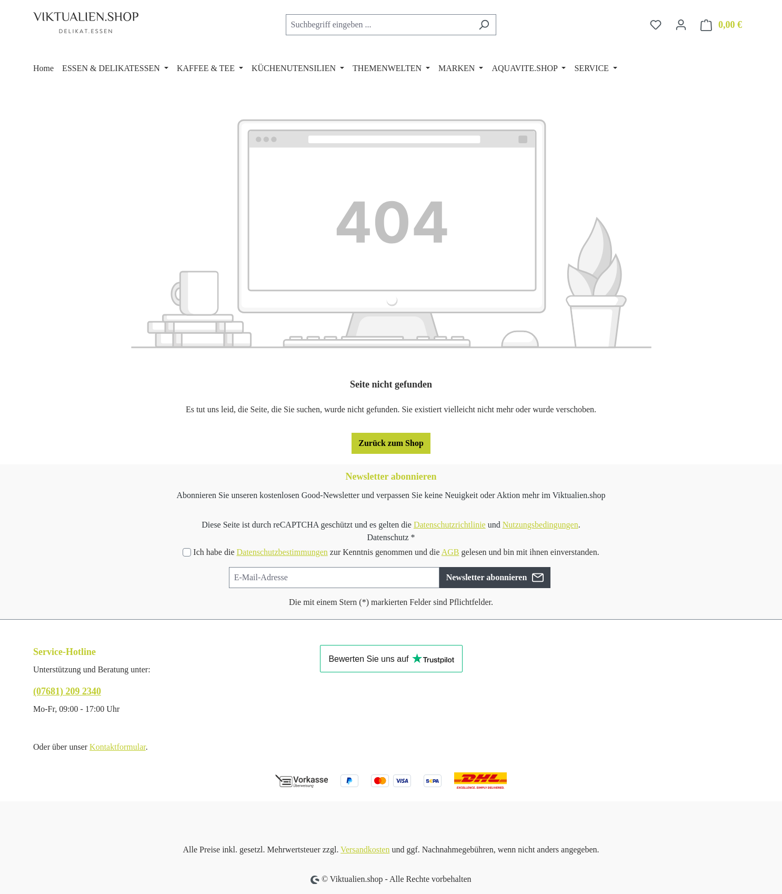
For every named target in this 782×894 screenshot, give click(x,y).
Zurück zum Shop (391, 443)
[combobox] (379, 24)
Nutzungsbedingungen (540, 524)
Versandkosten (364, 849)
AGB (450, 552)
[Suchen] (484, 24)
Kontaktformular (117, 746)
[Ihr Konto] (681, 24)
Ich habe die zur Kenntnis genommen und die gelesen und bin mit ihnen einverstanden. (396, 552)
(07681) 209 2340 (67, 691)
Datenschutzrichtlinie (450, 524)
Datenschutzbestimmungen (281, 552)
